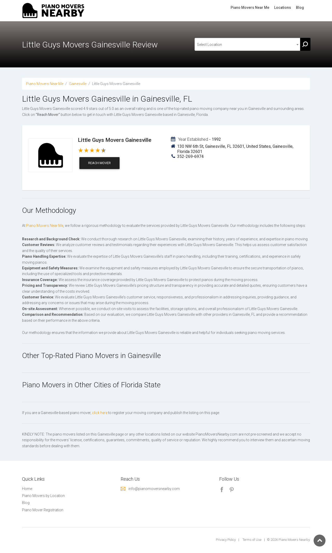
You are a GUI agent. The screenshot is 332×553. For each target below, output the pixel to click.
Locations (282, 7)
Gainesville (77, 84)
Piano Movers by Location (43, 496)
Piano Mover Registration (42, 510)
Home (27, 489)
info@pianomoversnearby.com (154, 489)
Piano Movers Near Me (250, 7)
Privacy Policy (226, 540)
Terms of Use (252, 540)
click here (99, 413)
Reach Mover (99, 163)
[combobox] (247, 44)
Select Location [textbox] (209, 45)
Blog (300, 7)
